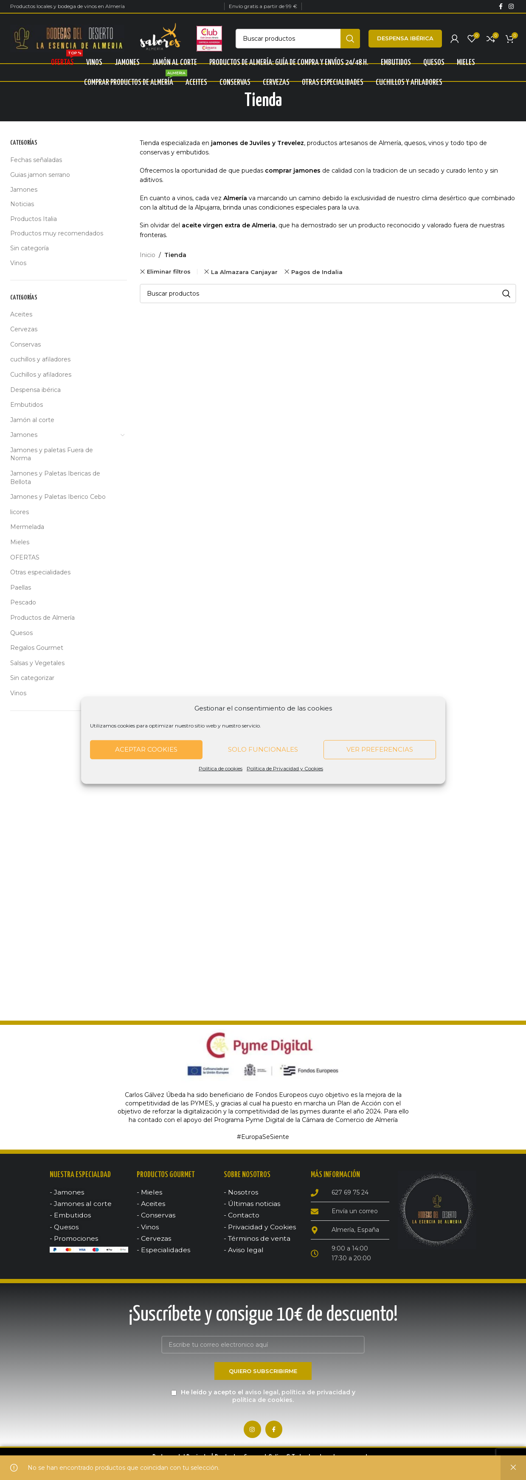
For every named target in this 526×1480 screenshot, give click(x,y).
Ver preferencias (379, 749)
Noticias (22, 205)
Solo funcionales (263, 749)
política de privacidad (315, 1394)
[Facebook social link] (501, 6)
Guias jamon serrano (40, 176)
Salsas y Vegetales (37, 664)
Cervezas (23, 330)
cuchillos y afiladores (40, 360)
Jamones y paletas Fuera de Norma (51, 456)
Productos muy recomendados (56, 234)
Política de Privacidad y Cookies (285, 768)
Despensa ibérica (405, 38)
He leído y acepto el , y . (263, 1398)
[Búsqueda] (298, 39)
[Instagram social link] (511, 6)
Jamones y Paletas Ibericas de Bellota (55, 479)
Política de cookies (220, 768)
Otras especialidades (40, 573)
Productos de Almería (42, 619)
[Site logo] (67, 38)
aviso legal (261, 1394)
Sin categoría (29, 249)
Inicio (147, 256)
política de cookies (262, 1402)
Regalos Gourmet (36, 649)
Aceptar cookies (146, 749)
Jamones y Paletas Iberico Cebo (58, 498)
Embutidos (26, 406)
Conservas (25, 346)
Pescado (23, 603)
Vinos (18, 264)
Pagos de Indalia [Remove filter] (317, 272)
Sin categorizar (32, 679)
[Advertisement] (68, 852)
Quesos (21, 634)
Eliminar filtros (169, 273)
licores (19, 513)
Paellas (20, 589)
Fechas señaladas (36, 161)
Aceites (21, 315)
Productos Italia (33, 220)
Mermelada (27, 528)
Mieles (19, 543)
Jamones (23, 190)
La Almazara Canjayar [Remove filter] (244, 272)
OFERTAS (24, 558)
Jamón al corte (32, 421)
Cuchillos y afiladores (40, 376)
